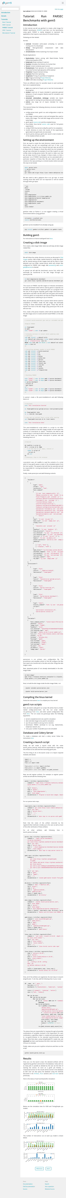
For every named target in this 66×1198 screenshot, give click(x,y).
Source (25, 1189)
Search (47, 1184)
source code (37, 122)
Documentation (28, 1184)
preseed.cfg (52, 265)
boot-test (55, 1074)
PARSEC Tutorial (7, 27)
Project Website (45, 78)
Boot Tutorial (6, 22)
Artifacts (36, 1074)
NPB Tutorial (6, 25)
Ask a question (49, 1186)
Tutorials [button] (4, 19)
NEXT (48, 1169)
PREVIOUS (39, 1169)
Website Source (49, 1189)
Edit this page (59, 9)
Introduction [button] (5, 12)
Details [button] (3, 16)
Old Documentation (29, 1186)
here (51, 238)
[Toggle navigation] (62, 3)
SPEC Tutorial (6, 30)
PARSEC (39, 30)
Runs (41, 1074)
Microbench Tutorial (8, 33)
